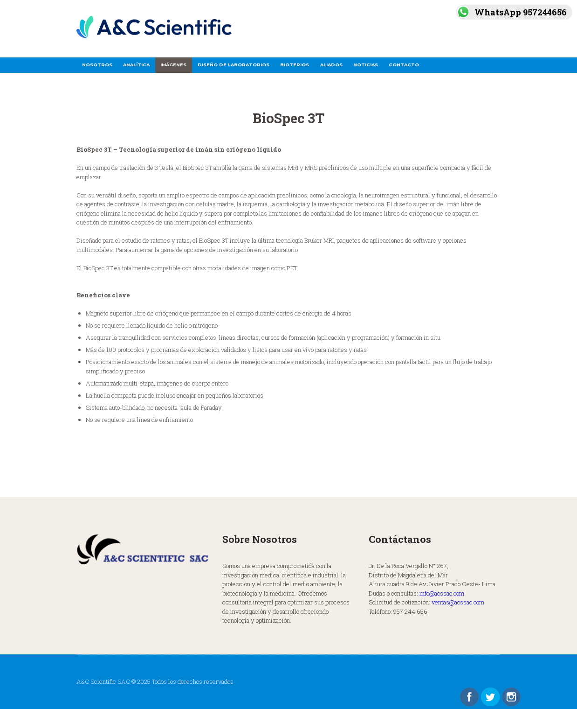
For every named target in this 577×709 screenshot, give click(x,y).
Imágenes (173, 64)
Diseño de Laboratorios (233, 64)
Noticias (365, 64)
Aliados (331, 64)
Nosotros (97, 64)
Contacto (404, 64)
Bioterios (294, 64)
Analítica (136, 64)
